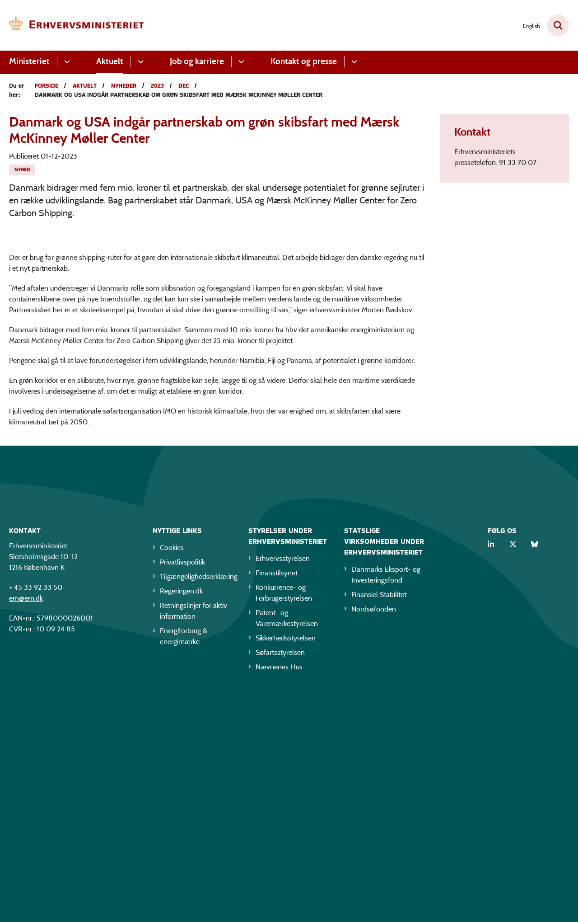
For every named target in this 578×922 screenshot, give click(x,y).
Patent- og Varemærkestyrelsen (287, 844)
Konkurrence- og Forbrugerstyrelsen (284, 818)
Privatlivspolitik (182, 788)
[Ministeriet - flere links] (66, 61)
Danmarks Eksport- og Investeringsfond (385, 800)
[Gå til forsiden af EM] (76, 25)
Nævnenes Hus (279, 893)
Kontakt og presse (303, 61)
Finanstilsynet (277, 799)
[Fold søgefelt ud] (558, 25)
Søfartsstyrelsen (280, 878)
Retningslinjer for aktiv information (193, 837)
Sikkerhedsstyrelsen (286, 864)
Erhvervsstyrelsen (283, 784)
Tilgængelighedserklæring (197, 802)
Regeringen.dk (181, 817)
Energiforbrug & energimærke (183, 862)
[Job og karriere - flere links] (240, 61)
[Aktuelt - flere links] (139, 61)
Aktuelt (109, 61)
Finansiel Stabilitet (378, 820)
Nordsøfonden (373, 835)
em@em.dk (26, 824)
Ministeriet (29, 61)
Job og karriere (197, 61)
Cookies (172, 773)
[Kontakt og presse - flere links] (353, 61)
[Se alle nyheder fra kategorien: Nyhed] (22, 170)
